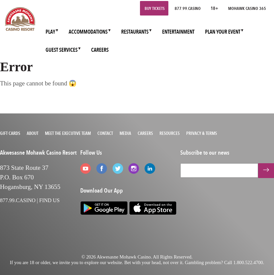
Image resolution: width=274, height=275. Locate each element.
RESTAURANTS (135, 31)
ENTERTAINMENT (178, 31)
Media (125, 133)
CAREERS (100, 50)
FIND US (49, 200)
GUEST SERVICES (62, 50)
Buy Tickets (155, 8)
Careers (145, 133)
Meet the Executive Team (68, 133)
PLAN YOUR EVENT (222, 31)
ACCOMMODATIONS (88, 31)
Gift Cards (10, 133)
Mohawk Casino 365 (247, 8)
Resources (169, 133)
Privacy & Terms (201, 133)
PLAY (50, 31)
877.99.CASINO (188, 8)
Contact (105, 133)
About (32, 133)
